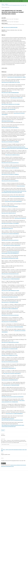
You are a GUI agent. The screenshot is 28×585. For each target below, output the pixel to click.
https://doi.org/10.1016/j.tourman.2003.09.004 (10, 315)
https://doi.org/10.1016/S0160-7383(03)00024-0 (10, 233)
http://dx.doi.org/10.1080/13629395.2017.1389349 (16, 77)
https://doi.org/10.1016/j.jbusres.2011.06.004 (10, 258)
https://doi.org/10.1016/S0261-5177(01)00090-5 (10, 223)
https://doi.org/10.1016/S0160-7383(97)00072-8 (12, 373)
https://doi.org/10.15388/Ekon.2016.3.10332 (10, 355)
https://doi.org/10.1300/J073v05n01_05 (9, 368)
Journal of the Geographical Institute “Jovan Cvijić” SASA (13, 1)
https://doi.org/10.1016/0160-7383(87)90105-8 (11, 245)
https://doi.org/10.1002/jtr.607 (20, 218)
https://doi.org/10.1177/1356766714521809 (9, 348)
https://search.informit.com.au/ (7, 120)
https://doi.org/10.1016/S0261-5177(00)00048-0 (10, 141)
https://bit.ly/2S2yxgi (21, 185)
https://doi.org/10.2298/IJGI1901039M (10, 27)
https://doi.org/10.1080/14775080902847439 (10, 308)
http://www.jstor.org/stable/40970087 (8, 109)
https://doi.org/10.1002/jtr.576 (7, 228)
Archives (6, 4)
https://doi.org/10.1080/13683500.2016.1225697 (10, 290)
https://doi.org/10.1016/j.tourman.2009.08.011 (10, 180)
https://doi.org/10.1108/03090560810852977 (10, 379)
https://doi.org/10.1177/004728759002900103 (14, 413)
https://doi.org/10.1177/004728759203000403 (14, 326)
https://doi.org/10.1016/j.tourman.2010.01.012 (10, 162)
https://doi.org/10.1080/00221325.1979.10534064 (11, 104)
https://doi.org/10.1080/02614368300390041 (10, 206)
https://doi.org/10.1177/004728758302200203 (11, 278)
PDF (3, 430)
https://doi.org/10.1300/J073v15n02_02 (12, 154)
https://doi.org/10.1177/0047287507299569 (11, 385)
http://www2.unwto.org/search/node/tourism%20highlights (13, 396)
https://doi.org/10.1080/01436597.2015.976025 (10, 342)
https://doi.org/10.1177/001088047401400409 (10, 302)
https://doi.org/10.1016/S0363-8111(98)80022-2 (10, 174)
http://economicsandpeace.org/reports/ (17, 196)
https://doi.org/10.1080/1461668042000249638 (10, 92)
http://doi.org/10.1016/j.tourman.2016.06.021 (10, 361)
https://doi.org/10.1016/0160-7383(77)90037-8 (10, 127)
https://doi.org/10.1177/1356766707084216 (9, 321)
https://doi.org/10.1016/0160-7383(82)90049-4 (13, 201)
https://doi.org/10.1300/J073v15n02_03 (9, 213)
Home (3, 4)
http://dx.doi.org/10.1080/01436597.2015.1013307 (11, 82)
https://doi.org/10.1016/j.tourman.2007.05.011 (10, 240)
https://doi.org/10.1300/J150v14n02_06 (12, 167)
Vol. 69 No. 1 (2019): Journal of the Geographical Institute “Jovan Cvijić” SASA (14, 5)
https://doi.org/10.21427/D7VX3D (16, 97)
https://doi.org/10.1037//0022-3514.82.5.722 (10, 296)
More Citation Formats (5, 444)
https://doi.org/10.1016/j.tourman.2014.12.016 (10, 273)
